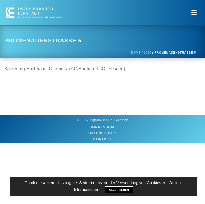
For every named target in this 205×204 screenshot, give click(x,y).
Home (136, 52)
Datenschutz (102, 133)
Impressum (102, 127)
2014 (147, 52)
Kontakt (102, 139)
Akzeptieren (119, 190)
